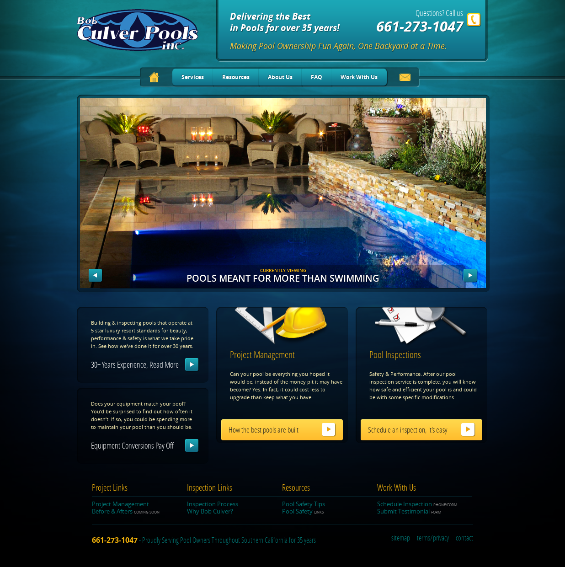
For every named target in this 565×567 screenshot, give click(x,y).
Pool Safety (303, 511)
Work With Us (359, 77)
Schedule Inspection (417, 504)
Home (154, 77)
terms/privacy (433, 538)
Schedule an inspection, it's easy (407, 429)
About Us (280, 77)
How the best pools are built (263, 429)
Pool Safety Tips (303, 504)
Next (471, 276)
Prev (96, 276)
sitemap (400, 538)
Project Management (120, 504)
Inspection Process (212, 504)
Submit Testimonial (409, 511)
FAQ (316, 77)
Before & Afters (126, 511)
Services (192, 77)
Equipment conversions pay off (132, 446)
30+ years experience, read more (135, 365)
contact (464, 538)
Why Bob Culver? (210, 511)
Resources (236, 77)
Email (405, 79)
